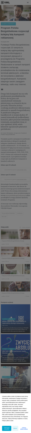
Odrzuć (15, 428)
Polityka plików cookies (24, 428)
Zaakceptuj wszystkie (7, 428)
